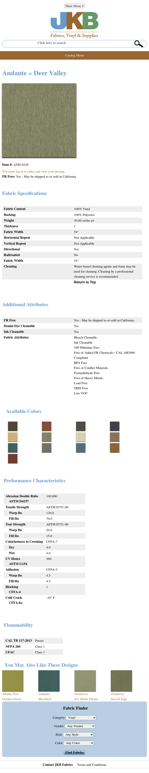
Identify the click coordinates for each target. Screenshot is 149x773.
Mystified (44, 699)
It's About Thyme (86, 699)
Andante (44, 694)
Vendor (59, 726)
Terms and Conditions (92, 764)
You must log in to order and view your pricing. (33, 171)
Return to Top (85, 282)
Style (59, 734)
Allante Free (10, 694)
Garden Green (11, 699)
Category (59, 717)
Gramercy (81, 694)
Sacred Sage (119, 699)
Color (59, 743)
